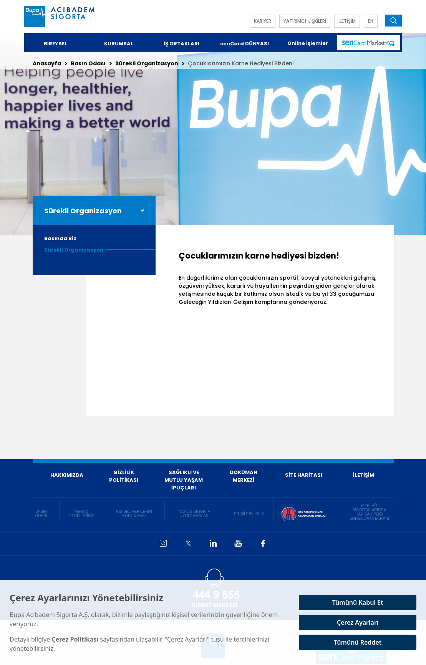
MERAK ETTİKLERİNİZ (81, 513)
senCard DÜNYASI (244, 43)
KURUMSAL (118, 43)
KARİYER (262, 21)
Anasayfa (47, 63)
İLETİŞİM (347, 21)
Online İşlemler (307, 43)
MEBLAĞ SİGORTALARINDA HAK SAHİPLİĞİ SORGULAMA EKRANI (369, 512)
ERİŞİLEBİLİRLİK (249, 514)
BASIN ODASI (41, 513)
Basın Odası (88, 63)
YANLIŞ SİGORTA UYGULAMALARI (195, 513)
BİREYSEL (55, 43)
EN (370, 21)
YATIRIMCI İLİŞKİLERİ (304, 21)
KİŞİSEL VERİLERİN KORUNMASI (134, 513)
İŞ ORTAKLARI (181, 43)
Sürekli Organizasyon (146, 63)
